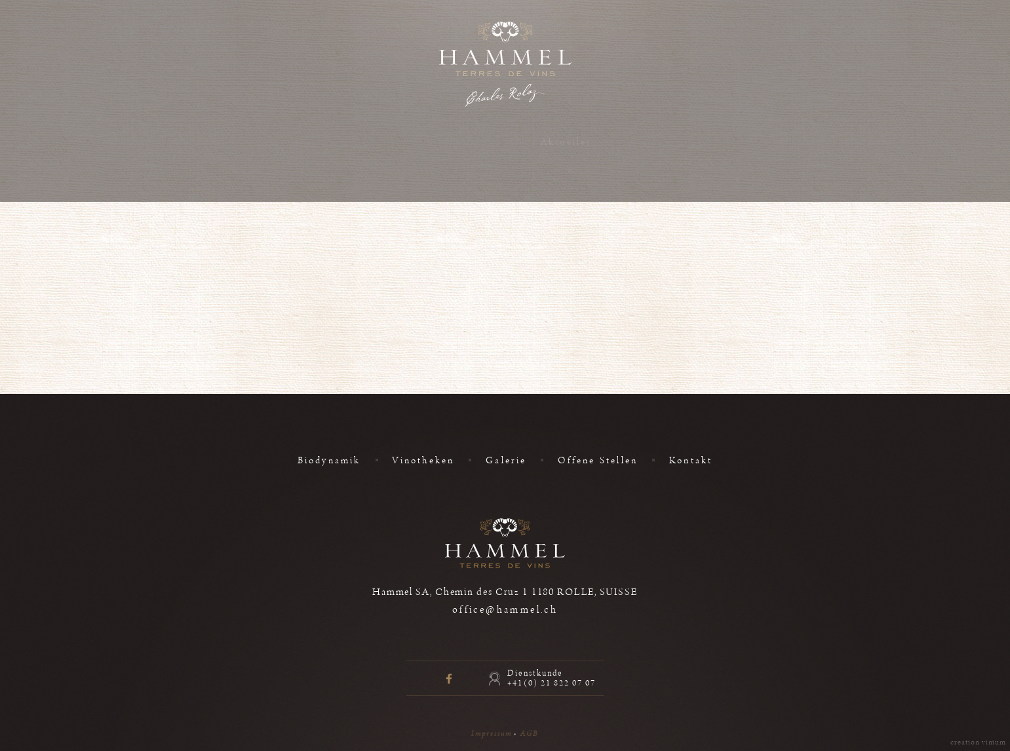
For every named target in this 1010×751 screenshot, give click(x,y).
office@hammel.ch (505, 609)
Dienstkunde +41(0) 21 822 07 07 (551, 678)
